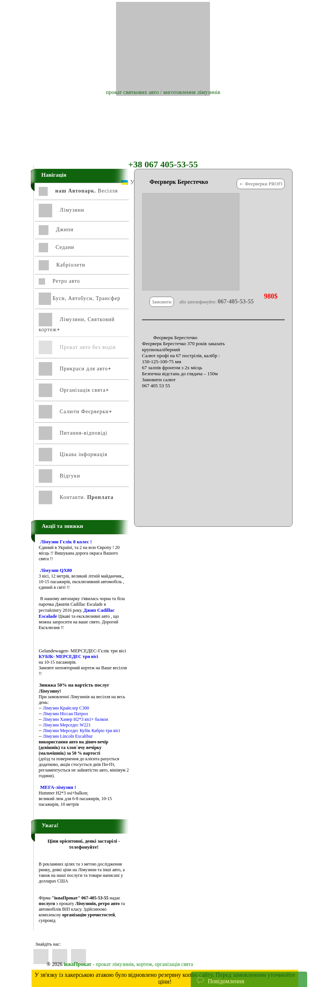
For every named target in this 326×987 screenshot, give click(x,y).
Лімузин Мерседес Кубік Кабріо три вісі (81, 730)
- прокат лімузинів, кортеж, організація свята (128, 964)
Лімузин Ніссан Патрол (65, 713)
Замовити (162, 302)
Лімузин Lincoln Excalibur (68, 736)
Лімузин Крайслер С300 (66, 708)
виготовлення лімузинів (191, 92)
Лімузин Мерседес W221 (67, 725)
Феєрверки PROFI (263, 183)
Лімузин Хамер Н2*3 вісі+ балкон (75, 719)
